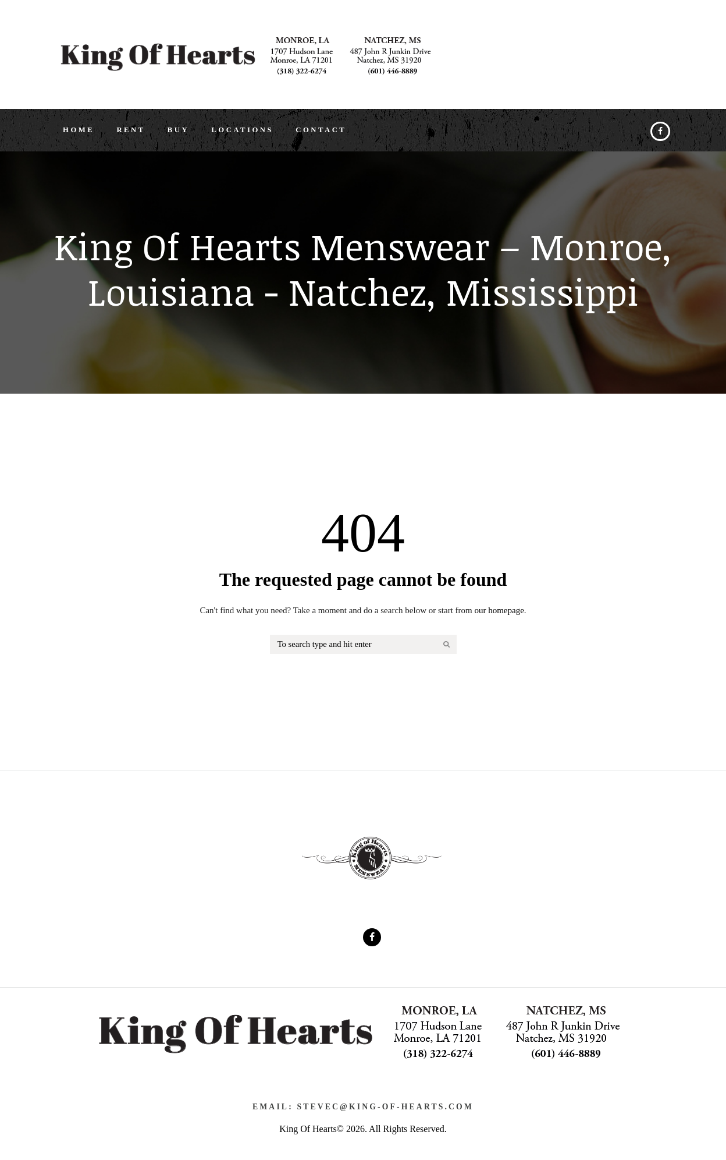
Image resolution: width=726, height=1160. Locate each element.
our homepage (499, 619)
